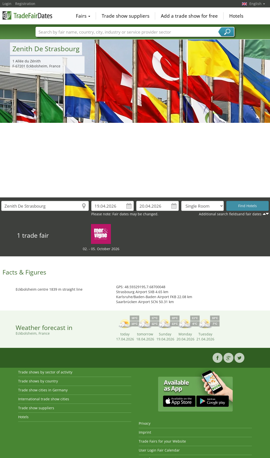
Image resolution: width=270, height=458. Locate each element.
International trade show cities (43, 399)
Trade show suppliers (125, 16)
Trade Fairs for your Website (162, 441)
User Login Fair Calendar (159, 450)
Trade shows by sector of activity (45, 372)
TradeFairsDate (27, 15)
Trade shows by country (38, 381)
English (257, 3)
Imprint (145, 432)
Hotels (236, 16)
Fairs (83, 16)
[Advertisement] (135, 160)
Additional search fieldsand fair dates (230, 214)
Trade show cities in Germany (43, 390)
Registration (25, 3)
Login (6, 3)
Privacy (144, 423)
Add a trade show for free (189, 16)
